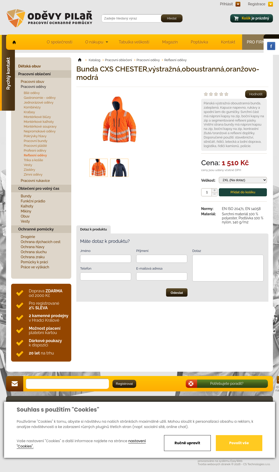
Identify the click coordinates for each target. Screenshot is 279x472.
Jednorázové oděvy (38, 102)
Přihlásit (226, 4)
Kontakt (228, 42)
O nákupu (94, 42)
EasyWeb (236, 461)
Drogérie (28, 237)
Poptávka (199, 42)
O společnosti (59, 42)
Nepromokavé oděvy (40, 131)
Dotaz (196, 251)
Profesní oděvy (35, 150)
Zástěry (29, 170)
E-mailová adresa (149, 268)
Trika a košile (33, 160)
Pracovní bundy (35, 141)
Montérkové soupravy (40, 126)
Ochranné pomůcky (36, 229)
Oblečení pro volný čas (38, 188)
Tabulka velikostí (134, 42)
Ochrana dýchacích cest (40, 242)
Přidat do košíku (242, 192)
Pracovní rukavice (35, 181)
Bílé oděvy (32, 93)
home (13, 42)
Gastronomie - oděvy (40, 98)
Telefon (85, 268)
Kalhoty (27, 206)
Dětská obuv (29, 66)
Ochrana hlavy (32, 247)
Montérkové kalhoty (39, 122)
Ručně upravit (187, 442)
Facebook (271, 46)
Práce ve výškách (35, 267)
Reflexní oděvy (35, 155)
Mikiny (26, 211)
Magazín (170, 42)
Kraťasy (29, 112)
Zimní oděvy (33, 174)
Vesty (28, 165)
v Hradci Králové (48, 318)
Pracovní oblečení (34, 74)
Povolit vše (239, 442)
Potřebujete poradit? (227, 384)
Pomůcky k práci (34, 262)
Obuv (25, 216)
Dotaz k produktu (93, 229)
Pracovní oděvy (33, 87)
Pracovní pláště (35, 146)
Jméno (85, 251)
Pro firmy (257, 42)
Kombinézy (32, 107)
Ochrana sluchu (34, 252)
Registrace (256, 4)
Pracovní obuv (32, 82)
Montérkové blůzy (37, 117)
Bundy (26, 196)
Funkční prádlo (33, 201)
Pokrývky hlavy (35, 136)
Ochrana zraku (33, 257)
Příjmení (142, 251)
